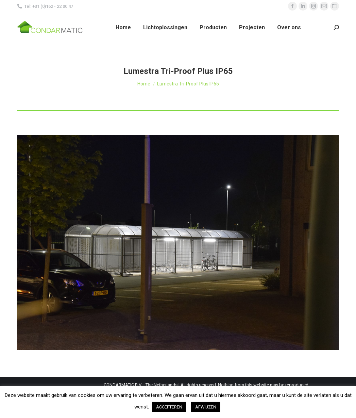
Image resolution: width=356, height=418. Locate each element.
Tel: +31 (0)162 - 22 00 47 (45, 6)
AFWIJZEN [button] (205, 406)
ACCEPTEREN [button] (169, 406)
